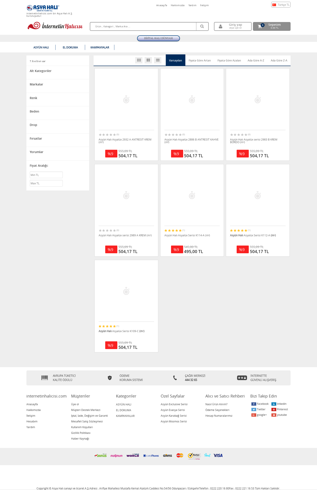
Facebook (260, 404)
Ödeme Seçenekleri (217, 410)
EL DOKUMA (123, 410)
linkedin (278, 404)
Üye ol (75, 404)
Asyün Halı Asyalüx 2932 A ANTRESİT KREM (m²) (125, 140)
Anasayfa (161, 5)
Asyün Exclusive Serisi (174, 404)
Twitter (258, 409)
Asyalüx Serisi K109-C (121, 331)
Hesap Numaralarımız (218, 415)
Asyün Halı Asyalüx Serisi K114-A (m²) (187, 235)
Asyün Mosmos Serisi (174, 421)
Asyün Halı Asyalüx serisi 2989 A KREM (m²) (125, 235)
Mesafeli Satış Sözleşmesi (87, 421)
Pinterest (279, 409)
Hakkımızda (178, 5)
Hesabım (31, 421)
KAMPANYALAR (125, 416)
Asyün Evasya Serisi (173, 410)
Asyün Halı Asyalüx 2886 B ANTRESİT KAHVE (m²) (191, 140)
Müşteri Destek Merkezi (85, 410)
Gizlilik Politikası (80, 433)
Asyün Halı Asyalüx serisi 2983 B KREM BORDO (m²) (253, 140)
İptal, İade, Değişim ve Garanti (89, 415)
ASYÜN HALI (123, 404)
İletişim (204, 5)
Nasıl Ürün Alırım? (216, 404)
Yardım (192, 5)
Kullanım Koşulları (82, 427)
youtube (279, 415)
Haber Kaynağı (80, 438)
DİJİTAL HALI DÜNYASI (158, 38)
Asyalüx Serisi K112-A (253, 235)
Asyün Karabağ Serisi (174, 415)
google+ (259, 415)
